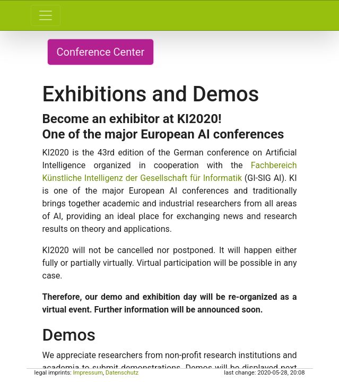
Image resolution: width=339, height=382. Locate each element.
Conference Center (101, 52)
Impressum (87, 372)
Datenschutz (122, 372)
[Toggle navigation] (45, 15)
